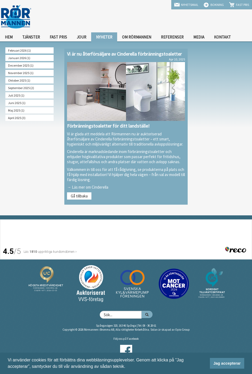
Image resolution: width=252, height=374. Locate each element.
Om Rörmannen (136, 37)
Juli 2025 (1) (16, 95)
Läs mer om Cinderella (90, 187)
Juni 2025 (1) (16, 103)
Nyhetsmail (189, 5)
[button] (127, 367)
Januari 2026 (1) (19, 58)
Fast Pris (242, 5)
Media (198, 37)
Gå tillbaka (79, 196)
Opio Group (182, 329)
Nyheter (104, 37)
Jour (81, 37)
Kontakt (222, 37)
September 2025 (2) (21, 88)
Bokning (217, 5)
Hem (9, 37)
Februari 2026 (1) (19, 50)
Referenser (172, 37)
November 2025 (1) (21, 73)
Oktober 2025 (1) (19, 80)
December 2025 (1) (21, 65)
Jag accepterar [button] (227, 363)
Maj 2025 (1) (16, 110)
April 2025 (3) (16, 118)
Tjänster (31, 37)
